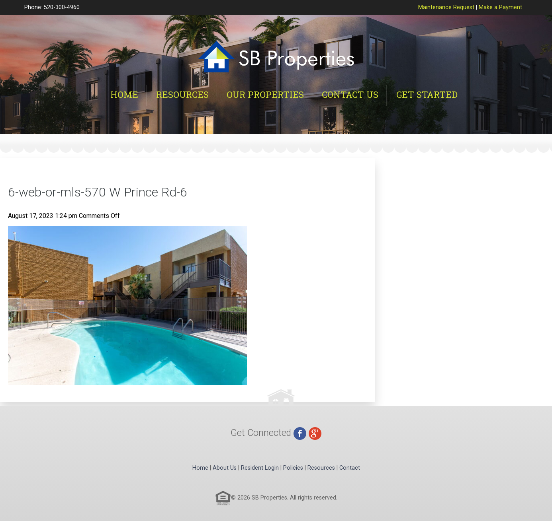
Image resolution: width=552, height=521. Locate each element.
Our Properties (265, 94)
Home (124, 94)
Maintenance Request (446, 7)
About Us (225, 468)
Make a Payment (500, 7)
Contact (349, 468)
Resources (182, 94)
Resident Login (260, 468)
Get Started (427, 94)
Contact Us (350, 94)
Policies (293, 468)
